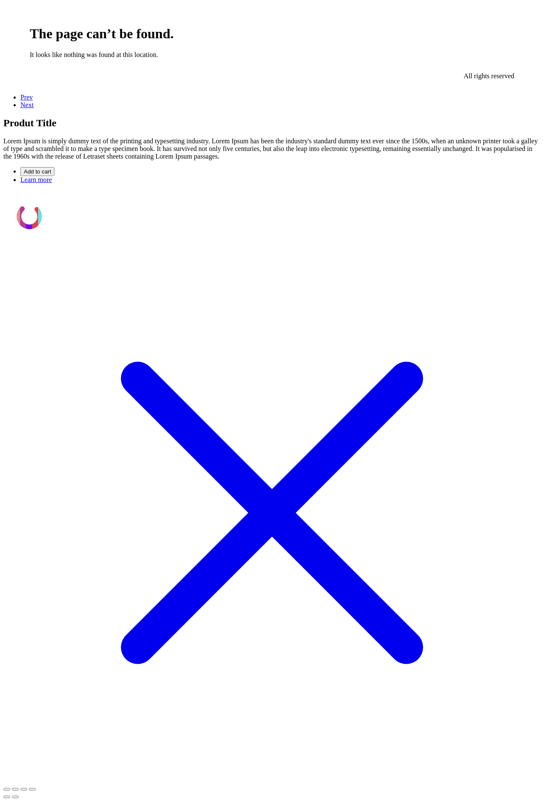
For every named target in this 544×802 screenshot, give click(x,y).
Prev (26, 97)
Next (27, 104)
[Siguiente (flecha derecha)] (15, 797)
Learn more (36, 179)
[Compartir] (23, 789)
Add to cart (37, 171)
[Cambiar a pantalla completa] (15, 789)
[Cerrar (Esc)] (32, 789)
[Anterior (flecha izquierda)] (6, 797)
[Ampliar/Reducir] (6, 789)
